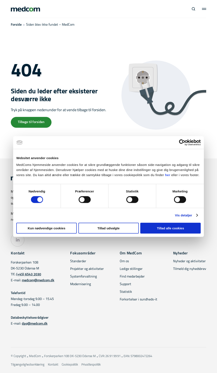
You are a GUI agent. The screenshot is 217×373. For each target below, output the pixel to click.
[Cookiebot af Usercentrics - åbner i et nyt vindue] (182, 142)
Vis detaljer (183, 215)
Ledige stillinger (131, 269)
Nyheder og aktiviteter (189, 261)
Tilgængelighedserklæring (27, 364)
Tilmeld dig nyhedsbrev (189, 269)
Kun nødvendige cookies (46, 228)
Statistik (126, 292)
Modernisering (80, 284)
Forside (16, 25)
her (167, 175)
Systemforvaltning (83, 276)
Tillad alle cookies (170, 228)
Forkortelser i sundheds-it (138, 299)
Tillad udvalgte (108, 228)
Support (125, 284)
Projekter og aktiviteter (87, 269)
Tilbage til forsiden (31, 122)
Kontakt (53, 364)
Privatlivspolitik (91, 364)
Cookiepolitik (70, 364)
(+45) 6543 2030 (28, 274)
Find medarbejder (132, 276)
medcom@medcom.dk (38, 280)
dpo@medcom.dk (34, 323)
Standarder (78, 261)
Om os (124, 261)
